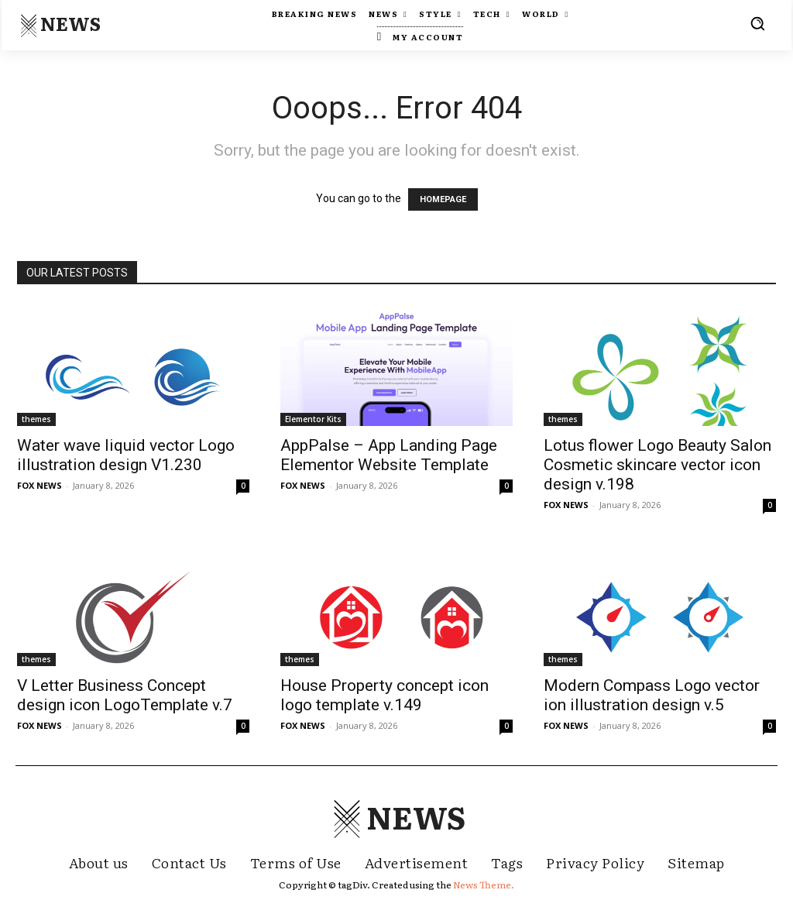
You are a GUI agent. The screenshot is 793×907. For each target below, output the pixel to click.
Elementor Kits (313, 419)
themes (36, 419)
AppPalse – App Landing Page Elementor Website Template (388, 455)
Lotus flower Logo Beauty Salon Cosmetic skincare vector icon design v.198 (657, 464)
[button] (757, 23)
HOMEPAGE (443, 199)
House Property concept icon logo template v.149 (384, 695)
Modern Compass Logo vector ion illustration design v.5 (652, 695)
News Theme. (483, 885)
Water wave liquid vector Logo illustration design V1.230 (126, 455)
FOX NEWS (39, 485)
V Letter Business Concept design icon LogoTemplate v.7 (124, 695)
